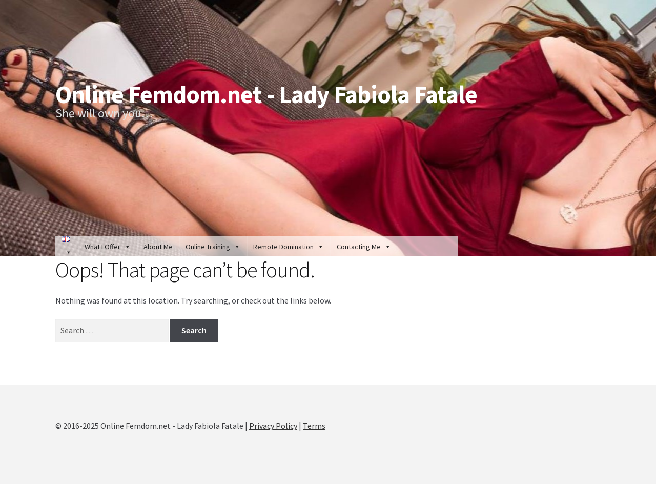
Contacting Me (364, 246)
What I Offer (108, 246)
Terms (314, 425)
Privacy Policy (273, 425)
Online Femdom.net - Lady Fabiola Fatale (266, 94)
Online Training (213, 246)
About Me (158, 246)
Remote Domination (288, 246)
